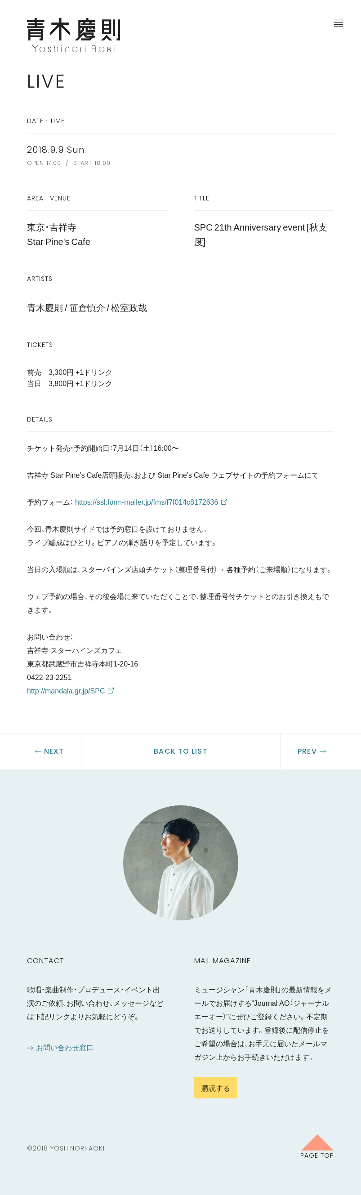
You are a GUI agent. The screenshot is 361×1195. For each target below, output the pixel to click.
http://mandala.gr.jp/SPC (66, 690)
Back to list (180, 751)
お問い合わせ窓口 (65, 1047)
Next (54, 751)
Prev (307, 751)
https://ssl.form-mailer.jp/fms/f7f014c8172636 (146, 501)
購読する (215, 1087)
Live (46, 81)
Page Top (317, 1155)
